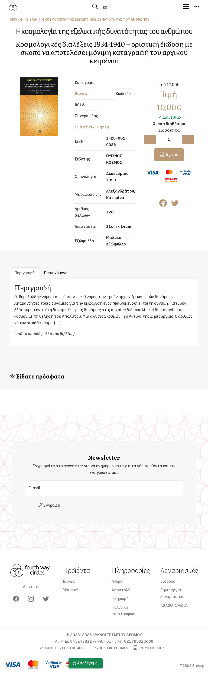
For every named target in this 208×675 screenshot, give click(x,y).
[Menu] (186, 6)
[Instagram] (31, 599)
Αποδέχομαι (85, 663)
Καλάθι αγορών (174, 605)
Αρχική (16, 19)
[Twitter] (46, 599)
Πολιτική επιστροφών (123, 611)
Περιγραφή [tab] (24, 273)
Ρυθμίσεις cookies (123, 660)
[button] (95, 6)
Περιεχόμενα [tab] (56, 273)
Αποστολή (121, 590)
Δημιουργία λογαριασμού (172, 593)
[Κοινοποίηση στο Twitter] (175, 204)
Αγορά (171, 155)
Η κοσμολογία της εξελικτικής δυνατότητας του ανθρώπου (95, 19)
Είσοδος (167, 581)
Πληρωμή (120, 598)
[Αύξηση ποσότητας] (188, 139)
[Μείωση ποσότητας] (150, 139)
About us (31, 586)
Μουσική (71, 590)
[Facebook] (16, 599)
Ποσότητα (169, 130)
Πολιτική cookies (122, 666)
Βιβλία (31, 19)
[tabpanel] (104, 312)
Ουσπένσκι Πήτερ (92, 127)
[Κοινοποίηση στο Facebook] (163, 204)
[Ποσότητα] (169, 139)
